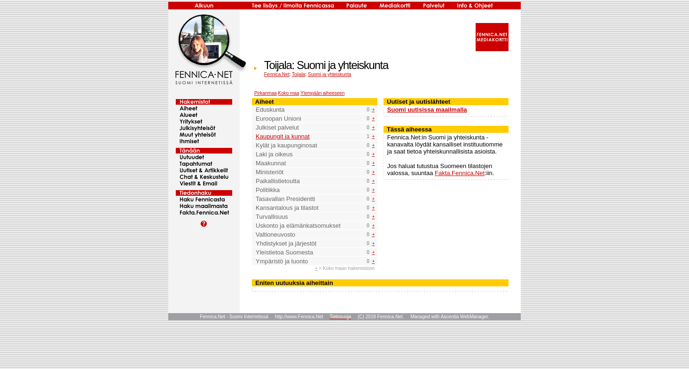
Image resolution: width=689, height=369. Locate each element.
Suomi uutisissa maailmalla (427, 109)
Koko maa (288, 93)
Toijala (298, 74)
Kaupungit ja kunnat (283, 136)
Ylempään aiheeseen (322, 93)
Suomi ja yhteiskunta (329, 74)
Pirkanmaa (265, 93)
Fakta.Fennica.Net (460, 173)
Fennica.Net (277, 74)
